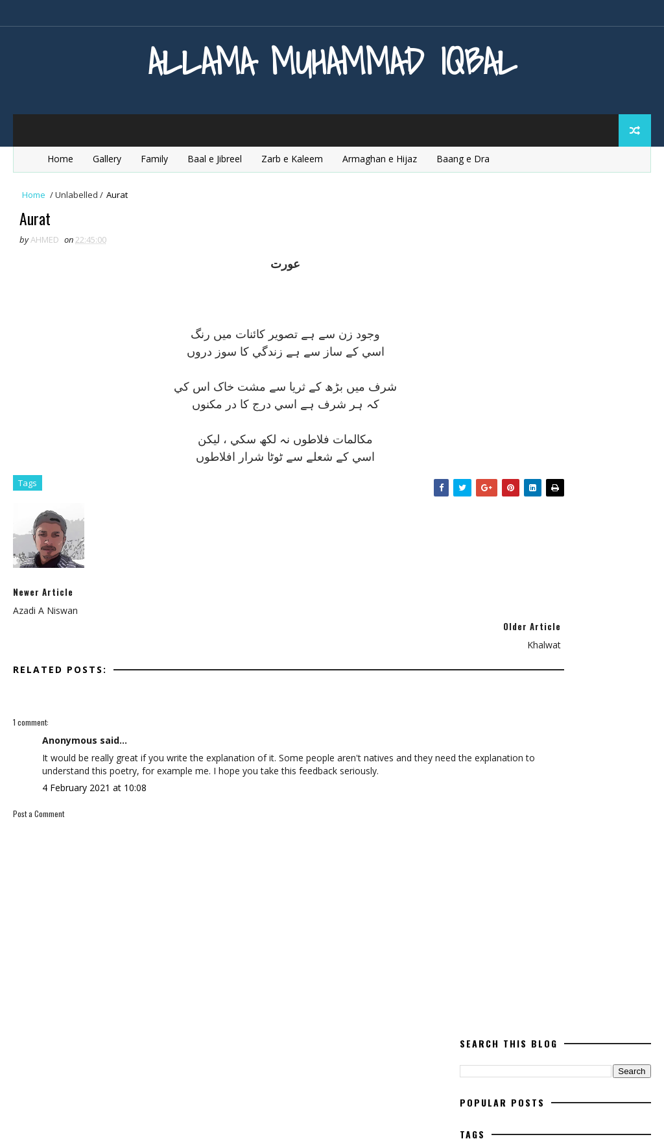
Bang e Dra (581, 341)
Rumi (579, 704)
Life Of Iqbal (491, 477)
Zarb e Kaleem (292, 159)
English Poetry (545, 364)
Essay (477, 386)
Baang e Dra (463, 159)
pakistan (564, 523)
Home (60, 159)
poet (532, 545)
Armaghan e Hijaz (379, 159)
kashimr (483, 454)
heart (549, 409)
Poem (477, 545)
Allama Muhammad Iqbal (332, 61)
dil (472, 364)
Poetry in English (503, 591)
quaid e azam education (516, 659)
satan (479, 727)
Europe (538, 386)
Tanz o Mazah (557, 727)
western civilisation (510, 773)
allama (481, 318)
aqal (542, 318)
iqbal (609, 409)
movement (488, 523)
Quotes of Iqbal (499, 704)
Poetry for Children (508, 568)
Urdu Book (582, 750)
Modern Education (505, 500)
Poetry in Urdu (498, 636)
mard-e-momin (586, 477)
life (544, 454)
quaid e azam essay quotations (533, 682)
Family (154, 159)
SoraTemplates (78, 1116)
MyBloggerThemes (144, 1116)
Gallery (107, 159)
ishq (603, 432)
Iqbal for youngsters (512, 432)
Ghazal (481, 409)
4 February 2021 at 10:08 (94, 777)
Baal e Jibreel (214, 159)
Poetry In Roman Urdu (513, 613)
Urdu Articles (495, 750)
